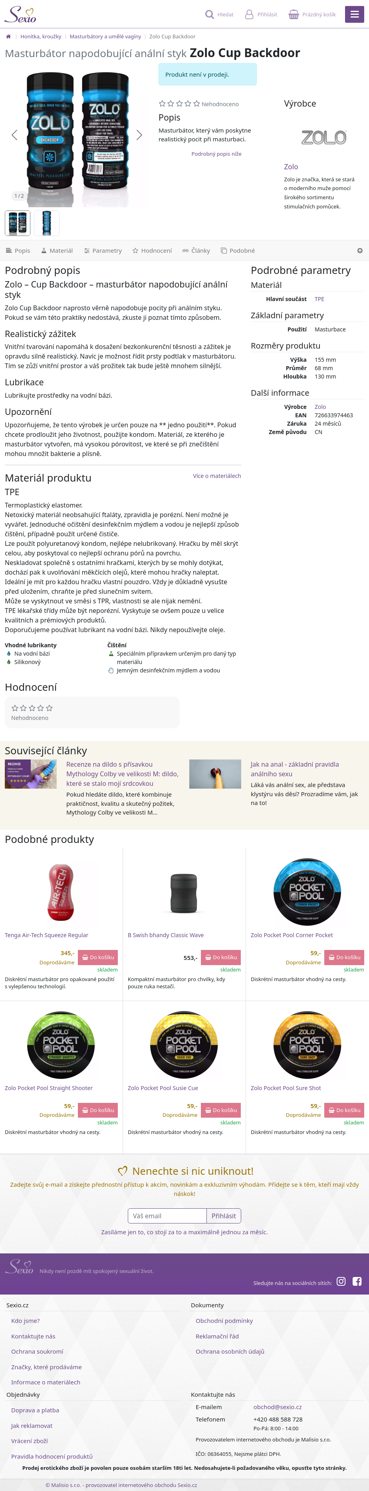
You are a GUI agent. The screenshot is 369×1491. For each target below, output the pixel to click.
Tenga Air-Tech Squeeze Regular (46, 935)
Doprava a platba (35, 1410)
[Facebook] (357, 1283)
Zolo (291, 166)
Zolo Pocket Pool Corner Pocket (292, 935)
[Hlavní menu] (354, 14)
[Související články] (196, 250)
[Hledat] (218, 18)
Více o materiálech (217, 476)
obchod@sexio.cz (278, 1407)
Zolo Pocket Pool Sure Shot (286, 1088)
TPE (319, 299)
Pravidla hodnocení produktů (52, 1456)
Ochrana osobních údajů (230, 1351)
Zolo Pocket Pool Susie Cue (163, 1088)
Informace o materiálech (45, 1382)
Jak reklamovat (31, 1426)
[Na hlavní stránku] (8, 36)
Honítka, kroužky (40, 36)
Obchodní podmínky (224, 1320)
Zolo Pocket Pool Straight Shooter (49, 1088)
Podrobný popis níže (216, 153)
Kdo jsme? (25, 1320)
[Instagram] (340, 1283)
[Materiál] (56, 250)
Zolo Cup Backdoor (172, 36)
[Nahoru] (360, 250)
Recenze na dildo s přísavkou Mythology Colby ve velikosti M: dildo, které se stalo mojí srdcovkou (122, 774)
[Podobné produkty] (237, 250)
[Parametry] (102, 250)
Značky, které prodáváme (46, 1367)
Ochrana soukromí (37, 1351)
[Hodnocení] (152, 250)
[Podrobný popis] (17, 250)
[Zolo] (324, 137)
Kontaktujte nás (33, 1336)
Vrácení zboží (29, 1441)
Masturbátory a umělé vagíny (105, 36)
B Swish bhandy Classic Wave (166, 935)
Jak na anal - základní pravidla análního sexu (295, 769)
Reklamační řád (217, 1336)
